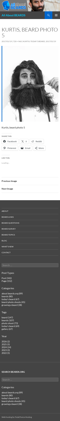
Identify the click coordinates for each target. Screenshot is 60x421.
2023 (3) (6, 350)
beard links (8, 217)
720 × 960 (17, 41)
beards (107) (8, 320)
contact (6, 252)
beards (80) (7, 296)
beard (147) (7, 317)
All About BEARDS (13, 15)
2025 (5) (6, 344)
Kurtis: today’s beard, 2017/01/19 (39, 41)
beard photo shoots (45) (13, 302)
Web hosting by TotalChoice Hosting (17, 417)
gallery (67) (7, 329)
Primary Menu (56, 15)
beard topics (8, 235)
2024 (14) (6, 347)
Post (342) (7, 278)
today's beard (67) (10, 299)
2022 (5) (6, 353)
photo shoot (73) (10, 323)
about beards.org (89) (12, 293)
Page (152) (7, 281)
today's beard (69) (10, 326)
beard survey (9, 229)
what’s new (7, 246)
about (5, 211)
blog (4, 240)
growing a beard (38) (12, 305)
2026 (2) (6, 341)
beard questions (10, 223)
